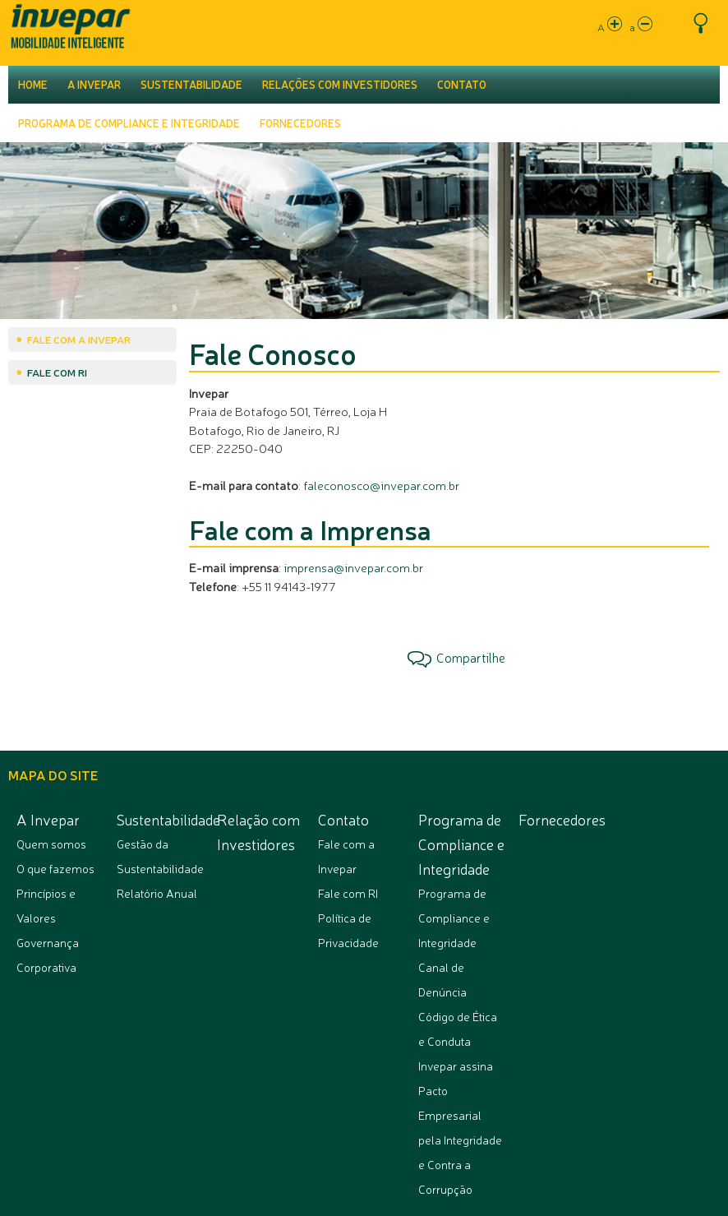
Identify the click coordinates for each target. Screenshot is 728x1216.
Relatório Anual (157, 892)
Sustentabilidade (191, 84)
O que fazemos (55, 868)
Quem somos (51, 843)
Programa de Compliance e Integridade (129, 123)
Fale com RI (57, 372)
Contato (461, 84)
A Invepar (94, 84)
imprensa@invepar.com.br (353, 567)
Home (33, 84)
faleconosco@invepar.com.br (381, 484)
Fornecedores (300, 123)
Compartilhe (456, 658)
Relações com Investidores (339, 84)
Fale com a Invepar (79, 339)
